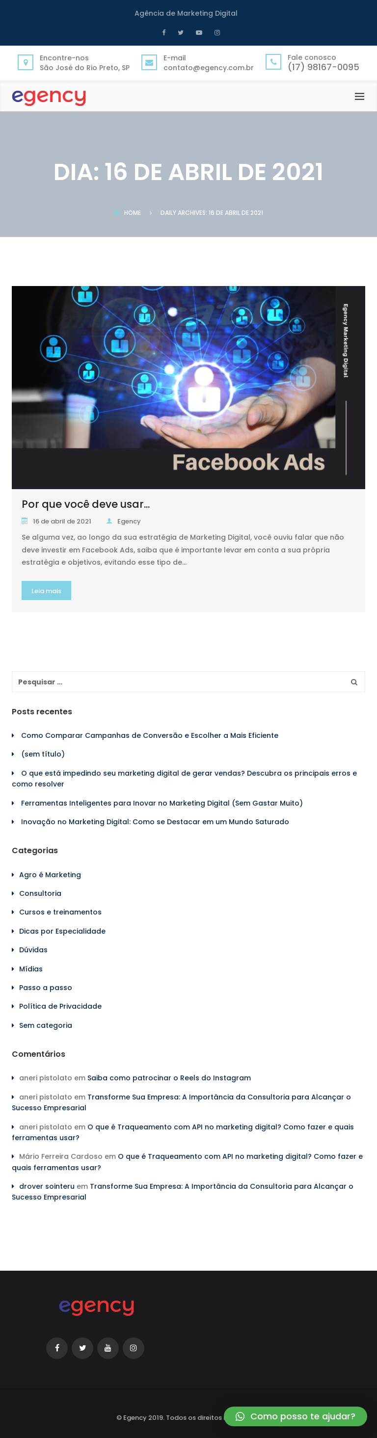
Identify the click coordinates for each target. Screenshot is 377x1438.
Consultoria (40, 893)
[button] (295, 1416)
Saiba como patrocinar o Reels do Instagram (169, 1078)
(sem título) (43, 754)
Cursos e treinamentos (60, 912)
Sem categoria (45, 1025)
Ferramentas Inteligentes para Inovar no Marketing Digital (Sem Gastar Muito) (162, 803)
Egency (123, 521)
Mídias (31, 969)
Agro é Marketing (50, 875)
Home (127, 213)
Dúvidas (33, 950)
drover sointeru (47, 1186)
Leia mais (46, 591)
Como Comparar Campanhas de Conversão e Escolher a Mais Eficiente (149, 735)
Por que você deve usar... (86, 504)
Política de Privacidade (60, 1006)
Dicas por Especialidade (62, 931)
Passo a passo (45, 988)
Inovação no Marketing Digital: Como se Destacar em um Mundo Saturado (155, 822)
